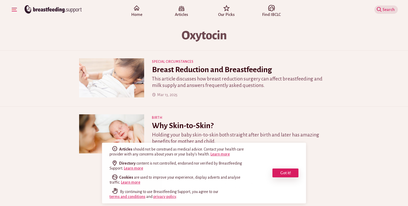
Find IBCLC (271, 12)
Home (136, 12)
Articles (181, 12)
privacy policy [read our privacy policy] (164, 197)
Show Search (387, 9)
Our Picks (226, 12)
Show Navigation (15, 9)
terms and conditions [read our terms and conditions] (127, 197)
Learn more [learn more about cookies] (130, 182)
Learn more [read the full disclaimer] (220, 154)
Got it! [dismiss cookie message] (285, 173)
